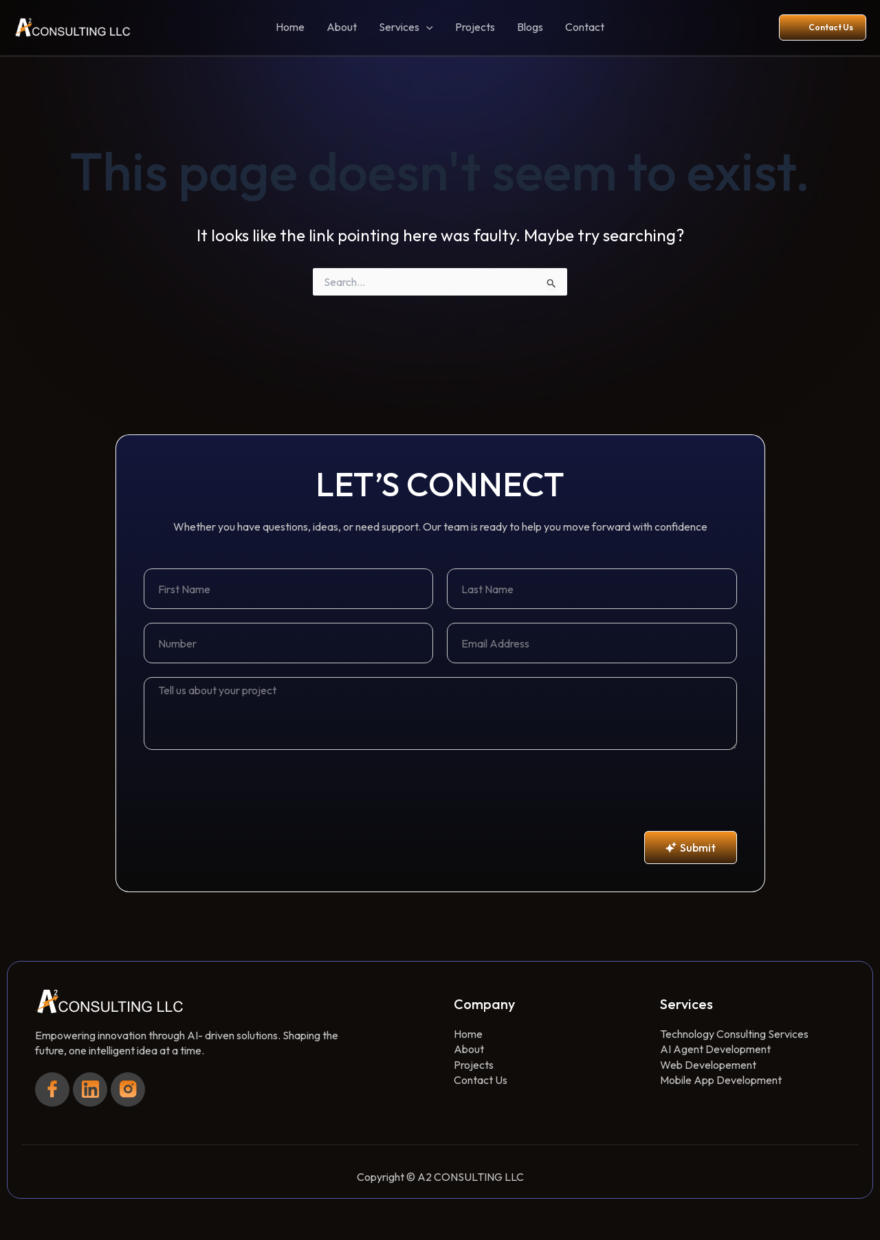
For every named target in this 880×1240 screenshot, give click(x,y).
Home (290, 27)
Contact (584, 27)
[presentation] (248, 790)
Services (406, 27)
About (342, 27)
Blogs (530, 27)
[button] (426, 27)
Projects (475, 27)
